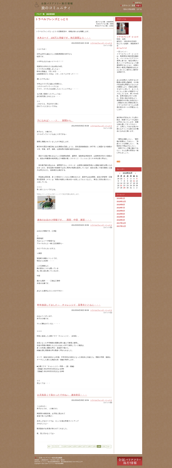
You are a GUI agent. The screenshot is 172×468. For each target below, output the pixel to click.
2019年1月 (121, 198)
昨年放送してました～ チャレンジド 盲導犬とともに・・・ (69, 305)
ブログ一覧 (40, 14)
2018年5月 (121, 214)
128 (89, 446)
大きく (138, 5)
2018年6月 (121, 211)
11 (134, 181)
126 (79, 446)
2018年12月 (121, 201)
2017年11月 (121, 226)
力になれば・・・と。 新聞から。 (55, 120)
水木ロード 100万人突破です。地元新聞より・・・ (64, 38)
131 (103, 446)
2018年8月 (121, 205)
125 (74, 446)
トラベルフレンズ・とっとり (101, 43)
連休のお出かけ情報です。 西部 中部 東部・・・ (64, 220)
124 (69, 446)
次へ (109, 446)
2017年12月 (121, 223)
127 (84, 446)
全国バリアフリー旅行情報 (129, 461)
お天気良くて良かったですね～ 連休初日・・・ (62, 395)
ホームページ (122, 48)
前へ (49, 446)
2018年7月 (121, 208)
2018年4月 (121, 217)
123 (64, 446)
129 (94, 446)
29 (124, 188)
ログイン (138, 3)
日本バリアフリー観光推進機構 (50, 458)
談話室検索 (50, 14)
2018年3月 (121, 220)
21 (121, 185)
